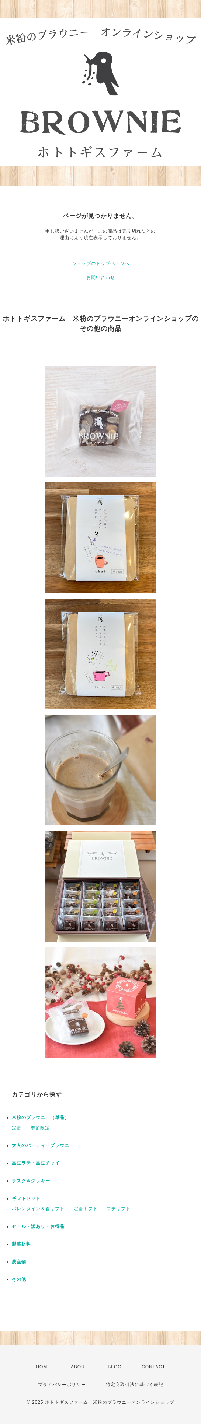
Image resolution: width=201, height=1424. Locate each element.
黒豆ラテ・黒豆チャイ (36, 1163)
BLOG (114, 1367)
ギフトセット (26, 1198)
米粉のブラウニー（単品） (40, 1117)
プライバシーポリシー (62, 1384)
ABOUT (79, 1367)
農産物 (19, 1261)
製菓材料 (21, 1244)
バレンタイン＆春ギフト (38, 1208)
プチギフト (119, 1208)
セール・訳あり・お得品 (38, 1226)
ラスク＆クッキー (31, 1180)
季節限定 (40, 1127)
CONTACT (153, 1367)
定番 (16, 1127)
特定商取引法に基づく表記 (134, 1384)
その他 (19, 1279)
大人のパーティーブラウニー (43, 1145)
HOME (43, 1367)
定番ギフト (86, 1208)
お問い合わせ (100, 277)
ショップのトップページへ (100, 263)
